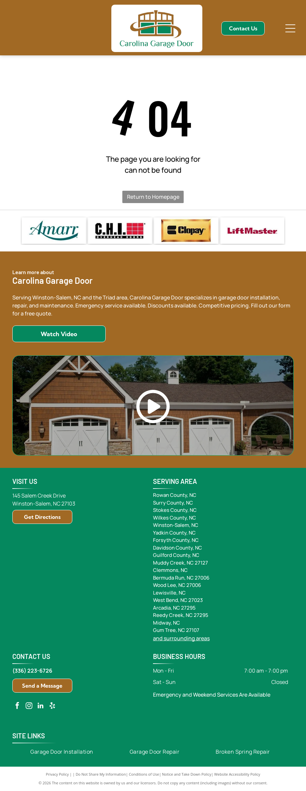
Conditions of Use (144, 774)
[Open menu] (290, 28)
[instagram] (29, 706)
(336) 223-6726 (32, 670)
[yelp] (52, 706)
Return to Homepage (153, 196)
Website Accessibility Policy (237, 774)
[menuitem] (61, 751)
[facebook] (17, 706)
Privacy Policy (57, 774)
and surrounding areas (181, 638)
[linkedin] (41, 706)
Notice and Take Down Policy (186, 774)
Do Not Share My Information (101, 774)
